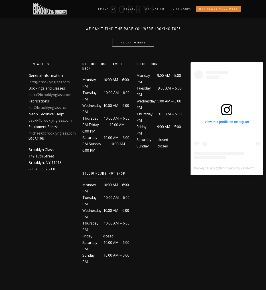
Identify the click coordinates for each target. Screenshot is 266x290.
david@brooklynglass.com (50, 120)
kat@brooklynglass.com (48, 107)
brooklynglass (229, 168)
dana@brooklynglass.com (49, 94)
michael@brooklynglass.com (52, 133)
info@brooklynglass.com (49, 82)
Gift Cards (182, 8)
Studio (130, 8)
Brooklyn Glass (204, 168)
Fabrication (154, 8)
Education (107, 8)
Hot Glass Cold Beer (218, 8)
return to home (133, 42)
